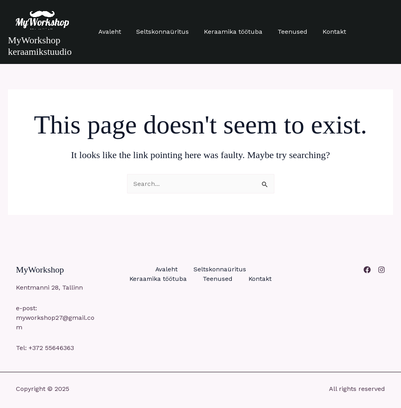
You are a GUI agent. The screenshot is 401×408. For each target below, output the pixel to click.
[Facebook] (367, 269)
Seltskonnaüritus (159, 31)
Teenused (284, 31)
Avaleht (108, 31)
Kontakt (323, 31)
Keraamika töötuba (227, 31)
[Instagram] (381, 269)
